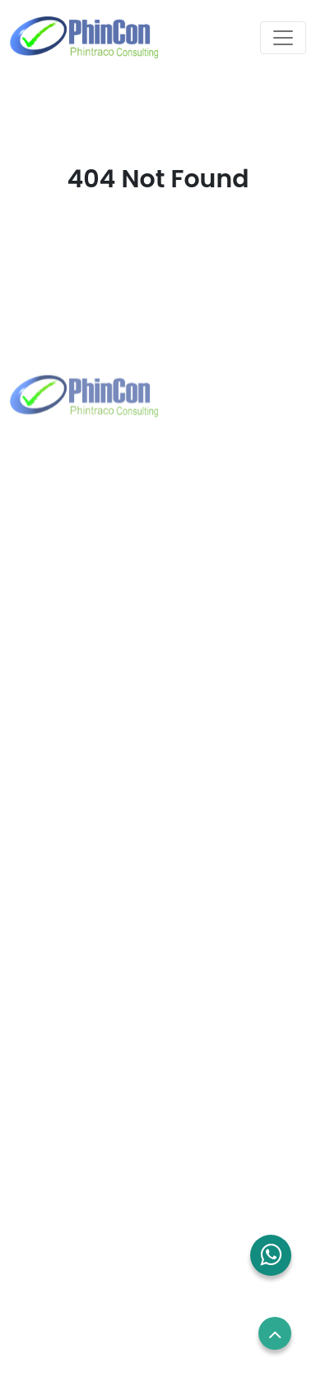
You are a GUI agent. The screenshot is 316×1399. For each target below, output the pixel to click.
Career (34, 1194)
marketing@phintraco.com (118, 607)
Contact (38, 1030)
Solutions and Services (80, 1000)
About (31, 969)
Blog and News (57, 1061)
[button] (270, 1255)
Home (31, 938)
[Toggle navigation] (283, 37)
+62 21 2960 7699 (88, 581)
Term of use (48, 1225)
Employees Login (63, 1163)
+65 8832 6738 (81, 815)
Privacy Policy (53, 1256)
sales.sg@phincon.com (106, 841)
